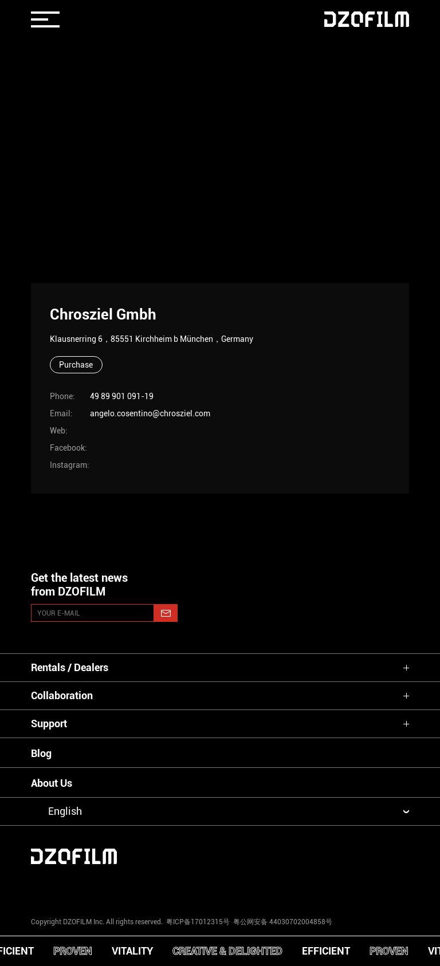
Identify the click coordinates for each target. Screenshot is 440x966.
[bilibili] (377, 887)
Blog (41, 753)
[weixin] (298, 887)
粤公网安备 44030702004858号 (281, 922)
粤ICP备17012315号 (198, 922)
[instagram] (63, 887)
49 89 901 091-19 (122, 396)
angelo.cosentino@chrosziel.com (150, 413)
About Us (51, 783)
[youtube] (141, 887)
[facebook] (220, 887)
